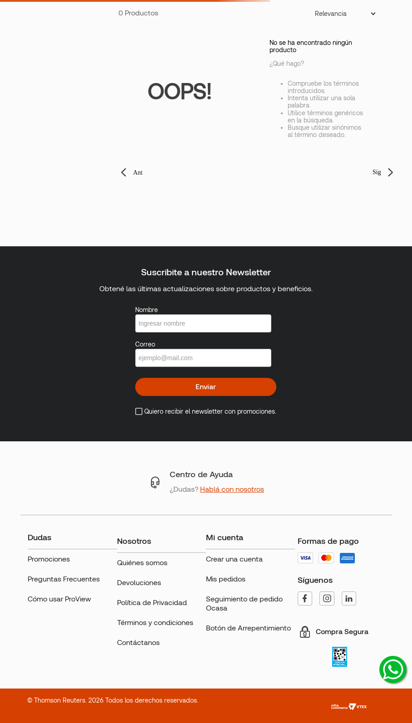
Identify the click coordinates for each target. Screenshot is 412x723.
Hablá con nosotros (232, 489)
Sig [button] (377, 172)
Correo (145, 344)
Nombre (146, 309)
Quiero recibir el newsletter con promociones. (210, 411)
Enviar (206, 386)
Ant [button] (137, 172)
